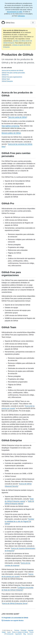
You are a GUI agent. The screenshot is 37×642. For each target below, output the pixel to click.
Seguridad (30, 630)
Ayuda (9, 632)
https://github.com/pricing (10, 126)
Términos (16, 630)
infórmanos (21, 16)
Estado (4, 632)
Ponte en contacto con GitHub (20, 632)
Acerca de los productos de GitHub (12, 70)
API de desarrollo (8, 634)
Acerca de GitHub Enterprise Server (14, 603)
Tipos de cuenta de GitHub (17, 117)
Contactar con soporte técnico (12, 620)
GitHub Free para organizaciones (12, 77)
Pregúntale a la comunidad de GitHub (15, 617)
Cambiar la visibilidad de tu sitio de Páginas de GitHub (19, 521)
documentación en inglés (14, 11)
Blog (24, 634)
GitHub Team (6, 79)
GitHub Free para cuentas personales (13, 72)
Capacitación (18, 634)
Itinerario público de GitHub (11, 133)
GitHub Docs (10, 23)
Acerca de (30, 634)
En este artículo (7, 67)
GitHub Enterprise (7, 81)
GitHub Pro (5, 75)
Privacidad (23, 630)
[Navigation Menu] (32, 22)
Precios (31, 632)
